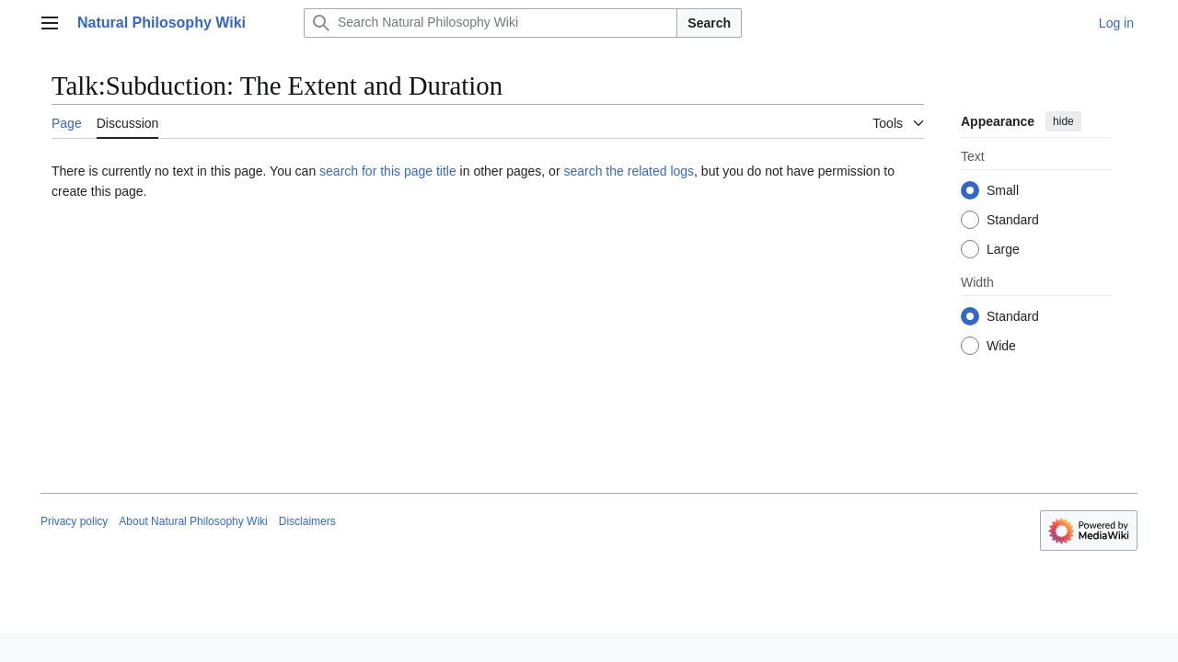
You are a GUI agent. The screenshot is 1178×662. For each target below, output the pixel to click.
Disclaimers (307, 521)
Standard (1013, 219)
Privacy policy (74, 521)
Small (1003, 190)
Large (1003, 249)
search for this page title (387, 171)
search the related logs (628, 171)
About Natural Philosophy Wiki (193, 521)
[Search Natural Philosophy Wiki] (490, 23)
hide (1063, 121)
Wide (1001, 345)
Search (709, 23)
